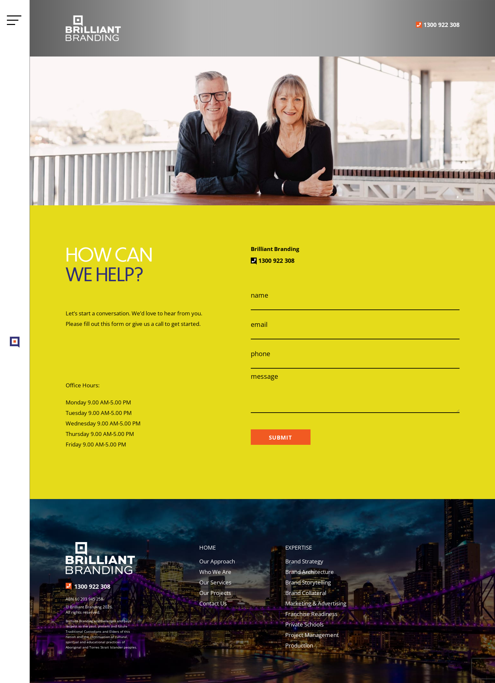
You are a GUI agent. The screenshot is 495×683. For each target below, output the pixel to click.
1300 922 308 (441, 25)
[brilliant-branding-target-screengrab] (15, 337)
